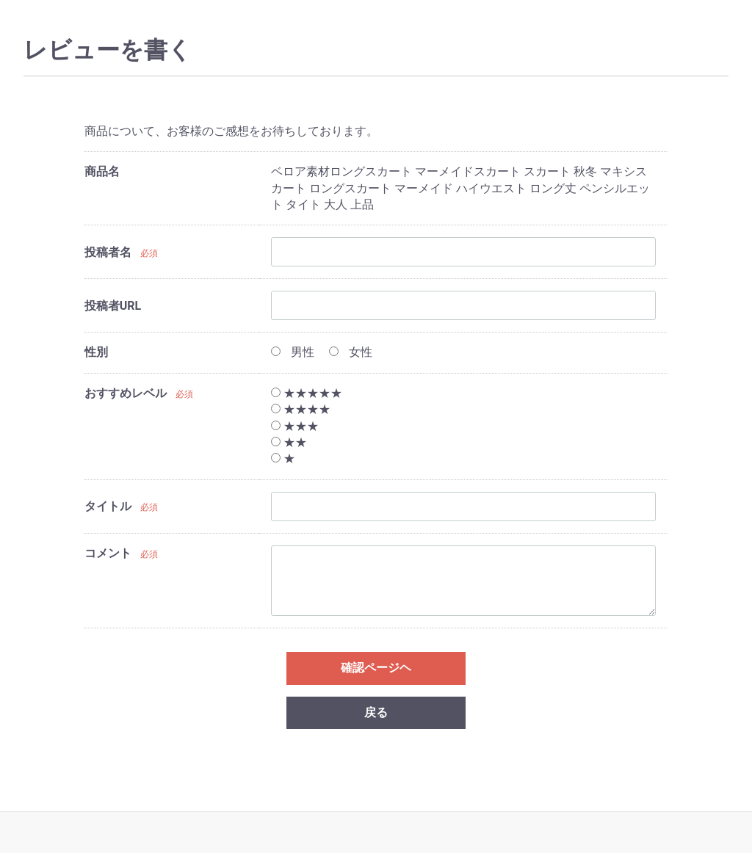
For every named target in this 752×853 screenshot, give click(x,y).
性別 (96, 352)
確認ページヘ (376, 668)
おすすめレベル (125, 393)
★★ (289, 442)
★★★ (295, 426)
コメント (107, 553)
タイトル (107, 506)
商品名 (102, 171)
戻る (376, 712)
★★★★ (300, 409)
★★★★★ (306, 393)
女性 (350, 352)
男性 (292, 352)
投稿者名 (107, 252)
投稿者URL (112, 306)
